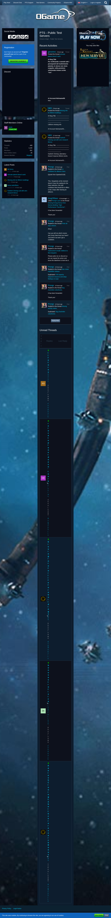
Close (106, 915)
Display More (55, 320)
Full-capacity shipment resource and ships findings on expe (57, 277)
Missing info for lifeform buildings (18, 180)
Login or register (95, 2)
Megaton (29, 155)
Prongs (51, 167)
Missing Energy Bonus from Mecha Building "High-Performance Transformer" (57, 205)
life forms (10, 169)
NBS (8, 182)
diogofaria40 (10, 187)
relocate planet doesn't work (16, 174)
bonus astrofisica (12, 185)
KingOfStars (53, 198)
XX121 (9, 171)
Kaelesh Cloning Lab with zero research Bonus (58, 140)
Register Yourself (18, 61)
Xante (10, 127)
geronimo (10, 177)
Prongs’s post (56, 200)
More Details (99, 915)
